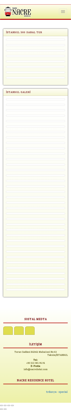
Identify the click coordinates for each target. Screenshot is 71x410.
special (63, 392)
